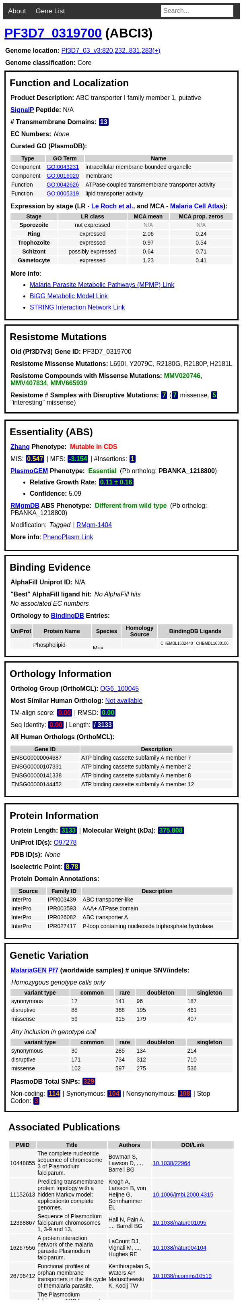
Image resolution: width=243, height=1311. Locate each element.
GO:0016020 (63, 175)
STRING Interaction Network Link (77, 307)
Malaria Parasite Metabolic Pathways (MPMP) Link (102, 284)
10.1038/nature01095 (179, 1223)
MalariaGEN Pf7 (34, 970)
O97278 (65, 842)
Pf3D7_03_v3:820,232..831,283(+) (111, 50)
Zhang (20, 446)
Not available (124, 700)
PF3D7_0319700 (53, 33)
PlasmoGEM (29, 470)
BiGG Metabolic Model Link (69, 296)
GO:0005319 (63, 193)
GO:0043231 (63, 167)
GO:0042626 (63, 184)
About (17, 11)
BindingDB (67, 615)
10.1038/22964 (171, 1163)
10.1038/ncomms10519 (182, 1276)
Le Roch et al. (112, 206)
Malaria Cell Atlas (196, 206)
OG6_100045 (119, 688)
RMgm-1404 (94, 524)
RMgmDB (24, 505)
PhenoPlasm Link (68, 537)
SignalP (22, 109)
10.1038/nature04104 (179, 1248)
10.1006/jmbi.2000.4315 (183, 1194)
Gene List (50, 11)
